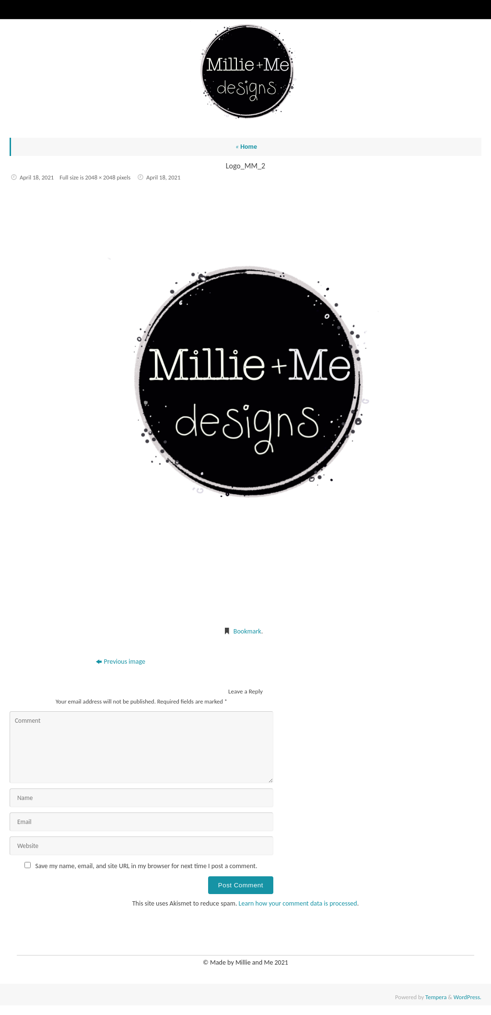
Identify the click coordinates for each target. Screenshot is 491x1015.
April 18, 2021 (37, 177)
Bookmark (247, 631)
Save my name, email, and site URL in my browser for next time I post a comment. (146, 866)
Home (246, 147)
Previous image (120, 661)
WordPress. (467, 997)
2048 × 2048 (100, 177)
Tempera (435, 997)
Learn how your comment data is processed (298, 903)
